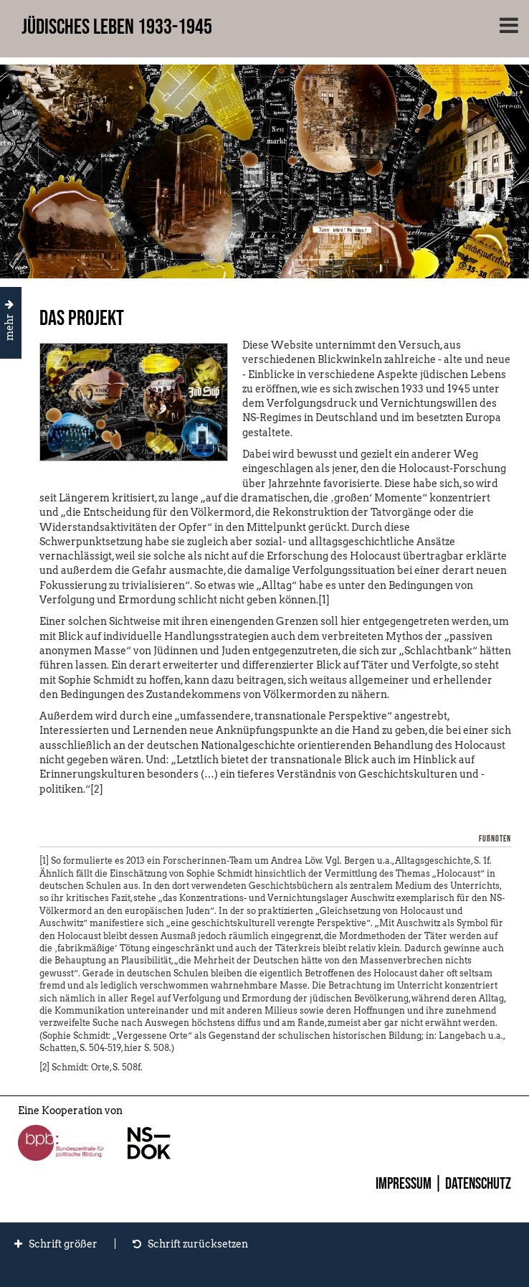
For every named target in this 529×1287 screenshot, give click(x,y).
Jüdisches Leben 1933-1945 (117, 27)
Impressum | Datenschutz (443, 1184)
